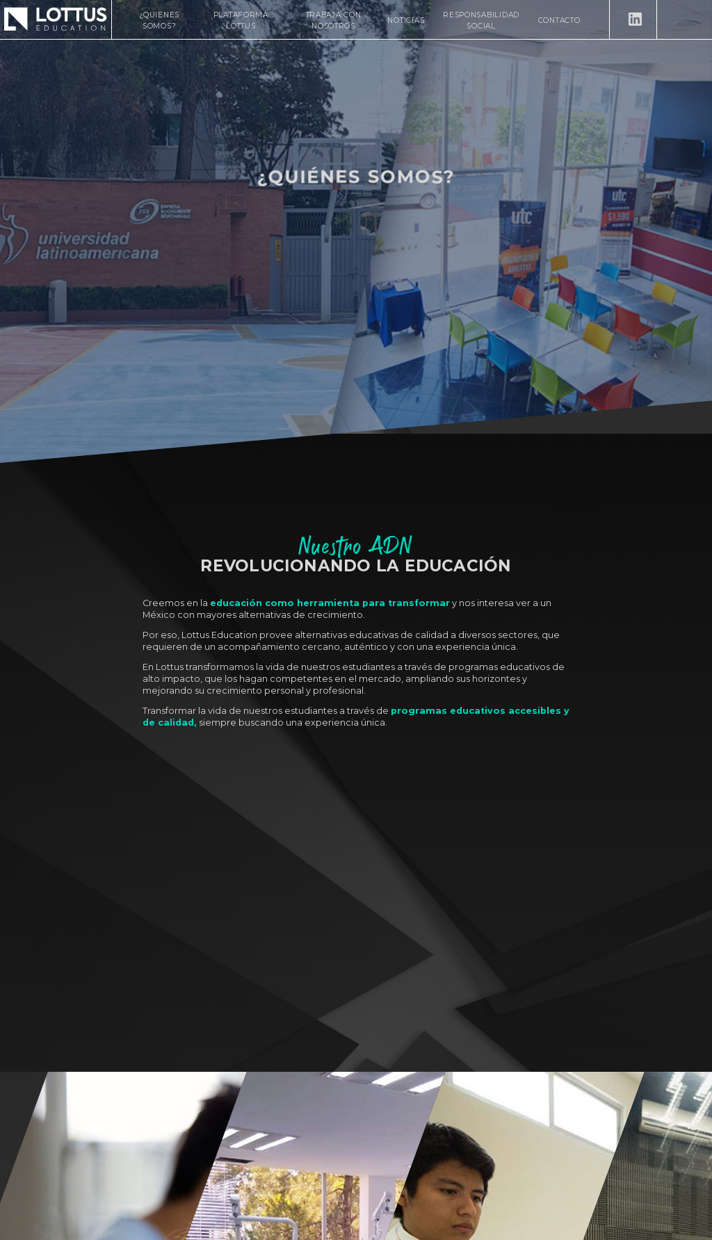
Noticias (405, 20)
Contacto (559, 20)
